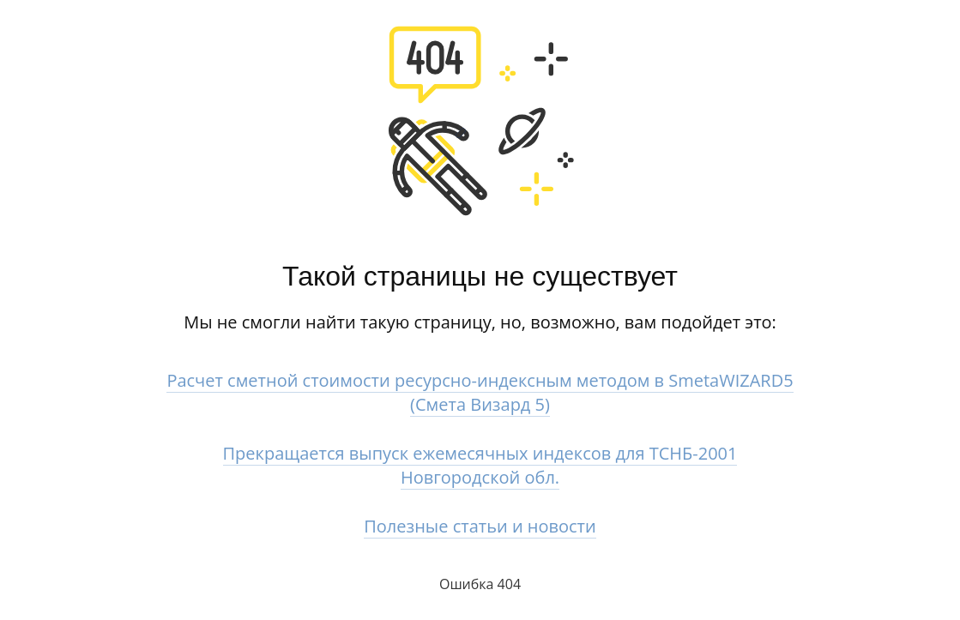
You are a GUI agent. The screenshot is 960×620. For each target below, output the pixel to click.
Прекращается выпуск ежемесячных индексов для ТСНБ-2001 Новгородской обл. (480, 465)
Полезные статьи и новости (479, 526)
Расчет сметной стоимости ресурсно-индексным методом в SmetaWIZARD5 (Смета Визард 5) (479, 392)
